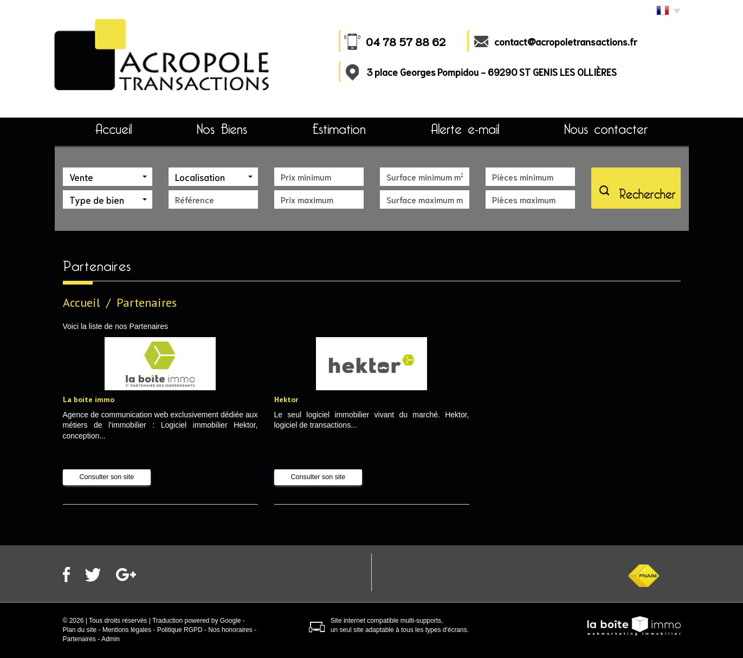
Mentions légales (126, 630)
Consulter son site (107, 477)
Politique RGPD (180, 630)
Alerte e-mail (465, 129)
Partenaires (79, 639)
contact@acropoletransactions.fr (565, 41)
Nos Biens (222, 129)
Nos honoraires (230, 630)
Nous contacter (606, 129)
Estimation (339, 129)
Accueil (113, 129)
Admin (110, 639)
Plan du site (80, 630)
